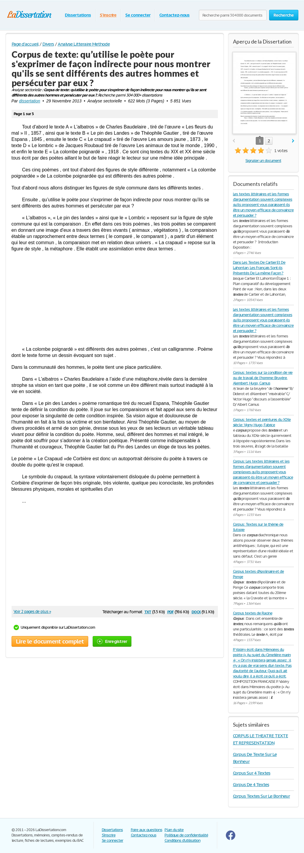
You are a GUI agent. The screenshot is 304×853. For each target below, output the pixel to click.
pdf (170, 611)
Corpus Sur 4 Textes (251, 773)
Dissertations (78, 15)
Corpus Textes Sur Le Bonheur (261, 796)
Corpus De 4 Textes (251, 784)
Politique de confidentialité (186, 835)
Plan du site (174, 829)
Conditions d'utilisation (182, 840)
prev (233, 141)
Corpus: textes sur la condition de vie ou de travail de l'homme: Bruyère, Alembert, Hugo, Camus (262, 378)
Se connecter (137, 15)
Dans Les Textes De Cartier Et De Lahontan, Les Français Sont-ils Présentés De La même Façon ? (259, 268)
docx (196, 611)
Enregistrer (112, 641)
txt (147, 611)
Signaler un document (263, 160)
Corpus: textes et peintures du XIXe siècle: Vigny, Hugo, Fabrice (262, 422)
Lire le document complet (50, 641)
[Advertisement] (115, 298)
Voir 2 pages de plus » (32, 611)
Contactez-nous (174, 15)
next (293, 141)
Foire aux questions (146, 829)
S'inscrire (108, 15)
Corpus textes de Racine (252, 613)
